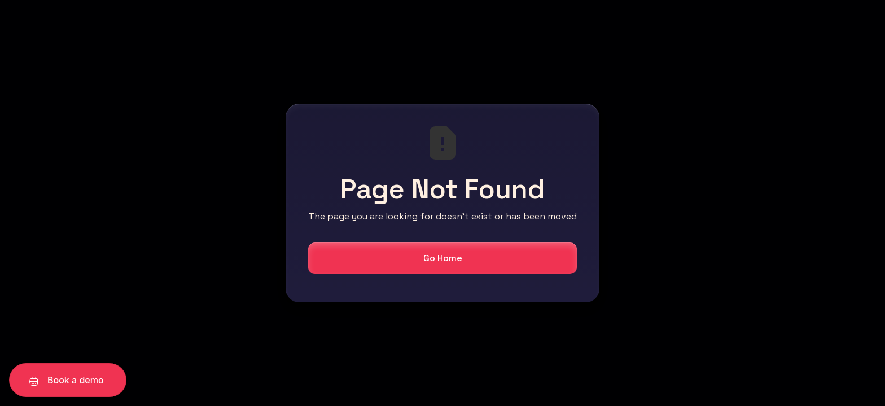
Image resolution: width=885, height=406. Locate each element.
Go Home (442, 258)
